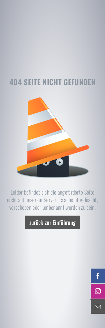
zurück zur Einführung (52, 222)
